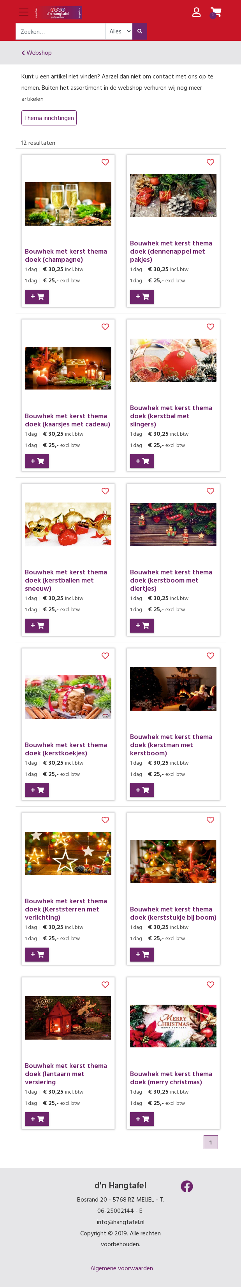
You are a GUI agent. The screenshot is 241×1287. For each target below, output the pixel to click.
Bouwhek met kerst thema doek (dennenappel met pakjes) (171, 251)
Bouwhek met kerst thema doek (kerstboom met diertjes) (171, 580)
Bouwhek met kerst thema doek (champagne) (66, 255)
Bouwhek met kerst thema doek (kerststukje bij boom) (173, 913)
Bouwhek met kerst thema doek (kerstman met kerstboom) (171, 744)
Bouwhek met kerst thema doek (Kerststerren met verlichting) (66, 909)
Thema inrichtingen (49, 117)
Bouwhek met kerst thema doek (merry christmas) (171, 1077)
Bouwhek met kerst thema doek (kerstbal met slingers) (171, 415)
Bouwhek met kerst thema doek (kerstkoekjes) (66, 748)
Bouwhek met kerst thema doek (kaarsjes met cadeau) (67, 419)
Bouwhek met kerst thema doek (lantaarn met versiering (66, 1073)
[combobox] (61, 31)
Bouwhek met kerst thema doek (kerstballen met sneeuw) (66, 580)
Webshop (36, 52)
